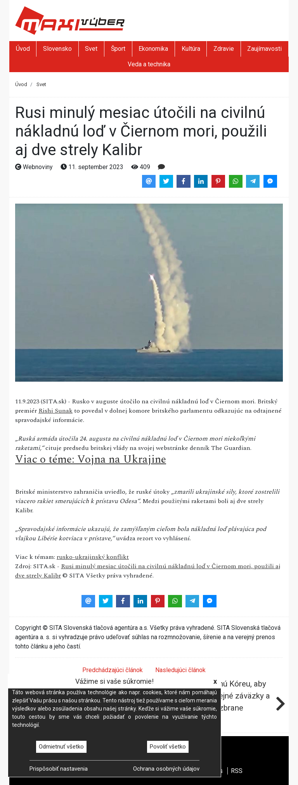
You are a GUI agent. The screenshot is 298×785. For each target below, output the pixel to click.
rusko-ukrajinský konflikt (93, 557)
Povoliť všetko (168, 746)
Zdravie (223, 48)
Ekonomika (153, 48)
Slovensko (57, 48)
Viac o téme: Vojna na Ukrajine (90, 459)
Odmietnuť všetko (61, 746)
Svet (91, 48)
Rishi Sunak (55, 410)
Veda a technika (149, 64)
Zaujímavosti (264, 48)
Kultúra (191, 48)
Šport (118, 48)
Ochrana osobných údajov (166, 768)
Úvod (23, 48)
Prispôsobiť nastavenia (58, 768)
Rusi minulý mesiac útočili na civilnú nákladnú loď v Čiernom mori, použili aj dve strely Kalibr (148, 571)
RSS (237, 771)
